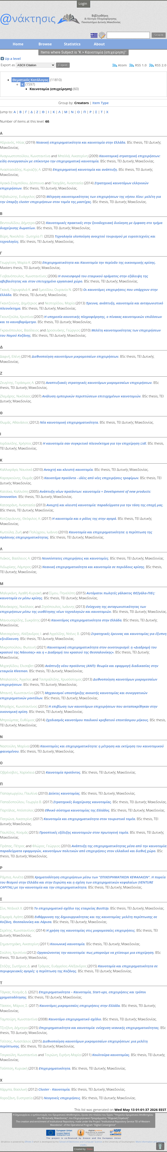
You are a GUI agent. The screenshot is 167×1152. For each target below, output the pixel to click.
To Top (160, 1146)
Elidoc (89, 1149)
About (99, 44)
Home (18, 44)
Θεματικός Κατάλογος (30, 79)
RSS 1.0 (140, 65)
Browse (45, 44)
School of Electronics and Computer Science (80, 1141)
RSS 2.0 (160, 65)
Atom (122, 65)
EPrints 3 (29, 1141)
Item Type (100, 102)
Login (83, 3)
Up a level (13, 58)
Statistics (72, 44)
